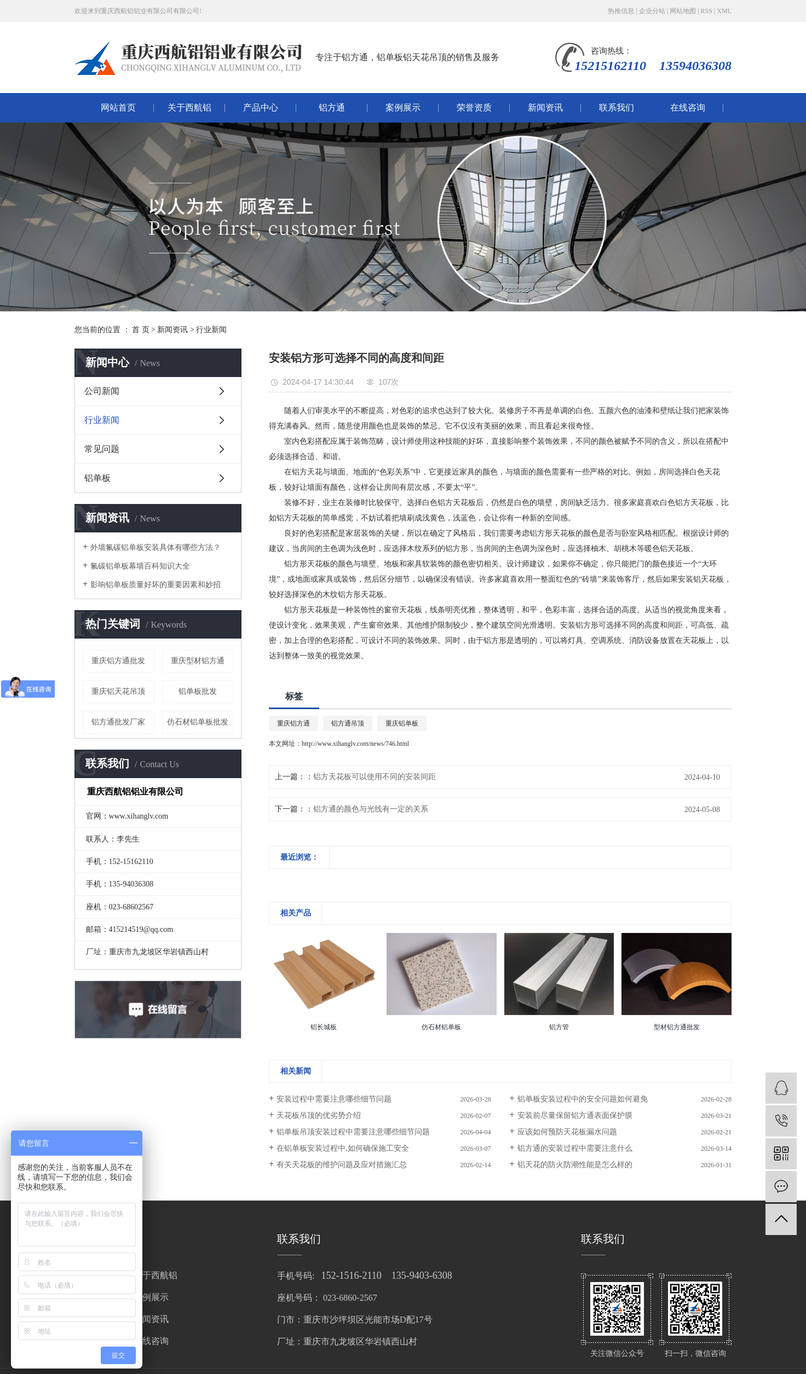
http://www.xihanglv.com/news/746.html (355, 743)
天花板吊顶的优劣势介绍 (319, 1115)
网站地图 (683, 11)
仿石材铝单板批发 (197, 722)
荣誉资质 (474, 107)
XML (724, 11)
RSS (706, 11)
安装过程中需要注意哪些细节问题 (334, 1099)
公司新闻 (101, 391)
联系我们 (616, 107)
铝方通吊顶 (347, 723)
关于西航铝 (189, 107)
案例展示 (403, 107)
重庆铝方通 (293, 723)
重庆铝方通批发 (118, 661)
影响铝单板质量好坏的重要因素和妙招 (155, 585)
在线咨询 (687, 107)
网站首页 (118, 107)
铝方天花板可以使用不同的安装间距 (374, 777)
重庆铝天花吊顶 (118, 691)
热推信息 (621, 11)
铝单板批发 (198, 691)
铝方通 (332, 107)
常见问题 (101, 449)
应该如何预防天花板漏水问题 (567, 1132)
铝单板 (97, 478)
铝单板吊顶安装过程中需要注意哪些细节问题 (353, 1132)
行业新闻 (211, 330)
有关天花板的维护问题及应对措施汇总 (342, 1165)
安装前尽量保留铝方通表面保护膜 (574, 1115)
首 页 (140, 330)
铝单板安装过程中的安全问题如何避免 (582, 1099)
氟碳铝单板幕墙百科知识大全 (140, 566)
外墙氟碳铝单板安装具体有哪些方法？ (155, 547)
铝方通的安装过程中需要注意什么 (574, 1148)
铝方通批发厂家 (118, 722)
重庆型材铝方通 (197, 661)
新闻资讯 (545, 107)
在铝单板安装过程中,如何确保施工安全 (343, 1148)
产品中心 (260, 107)
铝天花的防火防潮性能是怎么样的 (574, 1165)
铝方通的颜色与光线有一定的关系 (370, 809)
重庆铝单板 (401, 723)
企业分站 (652, 11)
